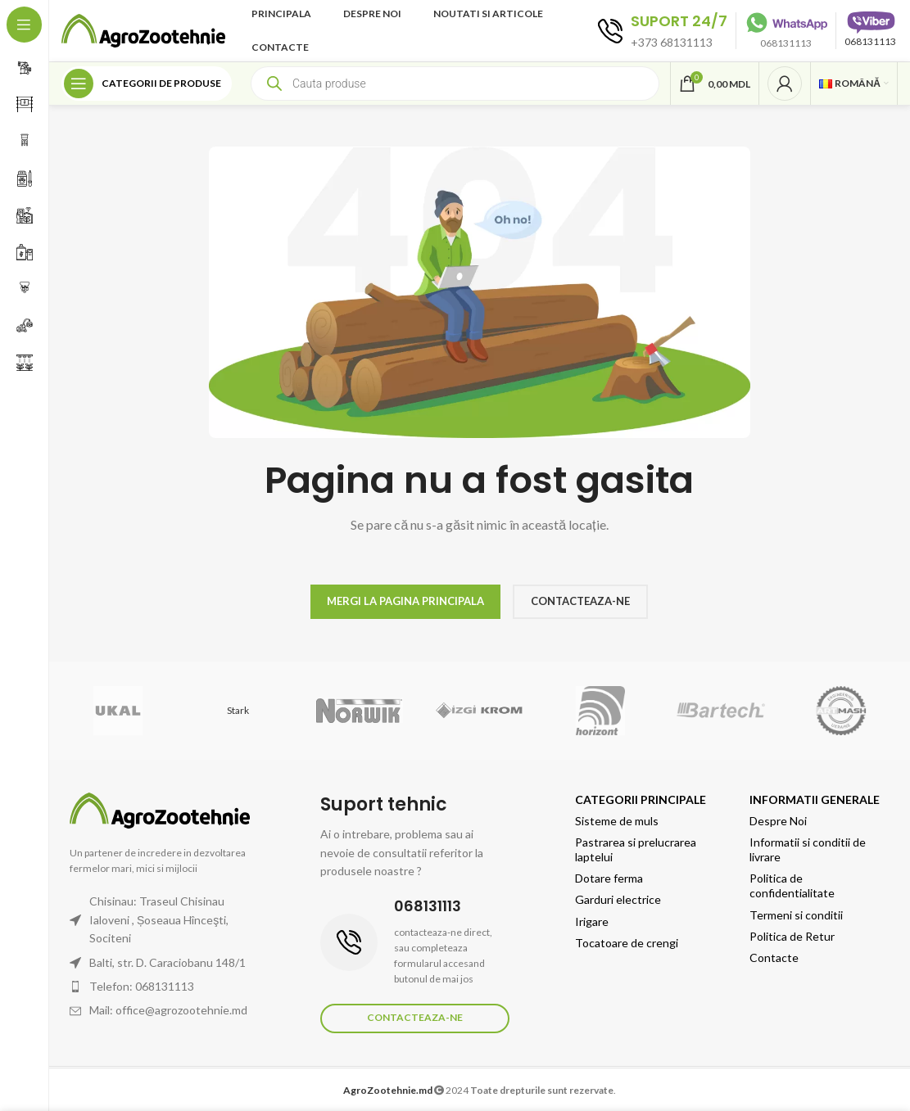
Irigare (592, 921)
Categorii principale (640, 799)
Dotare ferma (609, 878)
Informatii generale (814, 799)
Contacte (774, 957)
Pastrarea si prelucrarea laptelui (635, 849)
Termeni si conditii (796, 915)
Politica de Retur (792, 936)
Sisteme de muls (617, 821)
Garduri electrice (618, 899)
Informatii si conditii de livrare (807, 849)
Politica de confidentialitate (792, 885)
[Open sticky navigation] (146, 83)
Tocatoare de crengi (626, 943)
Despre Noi (778, 821)
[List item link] (168, 987)
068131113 (870, 41)
